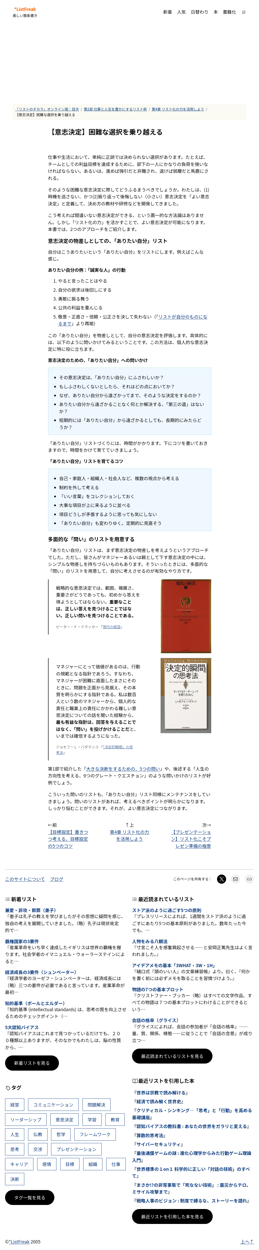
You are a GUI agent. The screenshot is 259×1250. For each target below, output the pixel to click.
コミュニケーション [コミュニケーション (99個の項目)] (53, 1104)
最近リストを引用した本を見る (172, 1216)
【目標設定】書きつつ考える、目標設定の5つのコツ (68, 839)
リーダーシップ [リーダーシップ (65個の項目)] (25, 1119)
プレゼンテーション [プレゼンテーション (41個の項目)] (76, 1149)
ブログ (56, 879)
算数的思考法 (150, 1135)
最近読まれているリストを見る (172, 1056)
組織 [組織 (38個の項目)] (93, 1164)
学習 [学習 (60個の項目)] (92, 1119)
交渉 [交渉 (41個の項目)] (37, 1149)
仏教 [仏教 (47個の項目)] (37, 1134)
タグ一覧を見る (29, 1197)
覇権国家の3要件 (22, 941)
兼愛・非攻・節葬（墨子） (31, 910)
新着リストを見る (32, 1063)
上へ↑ (247, 1241)
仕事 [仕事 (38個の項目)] (116, 1164)
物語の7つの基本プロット (157, 989)
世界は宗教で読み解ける (161, 1092)
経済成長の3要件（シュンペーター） (42, 972)
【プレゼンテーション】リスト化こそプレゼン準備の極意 (191, 839)
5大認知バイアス (22, 1027)
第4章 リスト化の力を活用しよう (178, 109)
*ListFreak (25, 9)
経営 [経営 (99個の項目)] (14, 1104)
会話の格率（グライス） (156, 1020)
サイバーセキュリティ (159, 1144)
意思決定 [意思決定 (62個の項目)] (65, 1119)
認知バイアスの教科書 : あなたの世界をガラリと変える (192, 1126)
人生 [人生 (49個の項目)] (14, 1134)
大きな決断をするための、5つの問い (123, 769)
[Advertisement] (129, 63)
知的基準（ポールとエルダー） (36, 1003)
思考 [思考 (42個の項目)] (14, 1149)
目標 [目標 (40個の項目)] (69, 1164)
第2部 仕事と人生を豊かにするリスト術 (115, 109)
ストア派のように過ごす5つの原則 (166, 910)
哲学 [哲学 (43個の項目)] (60, 1134)
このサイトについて (25, 879)
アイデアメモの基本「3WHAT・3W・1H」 (174, 965)
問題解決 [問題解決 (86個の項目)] (96, 1104)
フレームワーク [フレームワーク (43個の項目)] (95, 1134)
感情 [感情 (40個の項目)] (46, 1164)
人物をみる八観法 (149, 941)
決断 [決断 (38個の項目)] (14, 1179)
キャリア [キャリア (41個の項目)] (19, 1164)
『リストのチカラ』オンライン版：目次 (47, 109)
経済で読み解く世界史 (159, 1101)
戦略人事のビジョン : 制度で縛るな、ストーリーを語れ (192, 1200)
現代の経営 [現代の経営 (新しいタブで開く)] (112, 626)
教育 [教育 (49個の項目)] (115, 1119)
